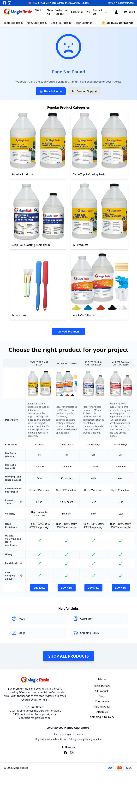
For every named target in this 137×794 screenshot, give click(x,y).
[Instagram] (72, 753)
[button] (68, 3)
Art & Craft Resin (37, 23)
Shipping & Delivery (102, 717)
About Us (102, 712)
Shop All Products (68, 656)
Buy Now (39, 588)
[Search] (106, 12)
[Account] (116, 12)
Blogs (102, 696)
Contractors (102, 701)
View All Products (68, 331)
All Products (102, 691)
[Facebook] (65, 753)
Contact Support (84, 91)
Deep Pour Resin (61, 23)
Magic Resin (20, 768)
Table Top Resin (13, 23)
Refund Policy (102, 706)
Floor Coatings (83, 23)
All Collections (102, 686)
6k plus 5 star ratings (120, 23)
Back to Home (51, 91)
